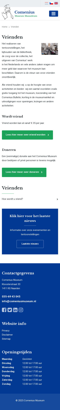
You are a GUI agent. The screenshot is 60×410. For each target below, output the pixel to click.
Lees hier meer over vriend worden (25, 134)
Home (4, 27)
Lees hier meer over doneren (22, 172)
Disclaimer (7, 334)
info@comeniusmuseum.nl (19, 301)
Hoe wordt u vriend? (12, 199)
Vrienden (12, 188)
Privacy (5, 330)
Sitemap (6, 338)
